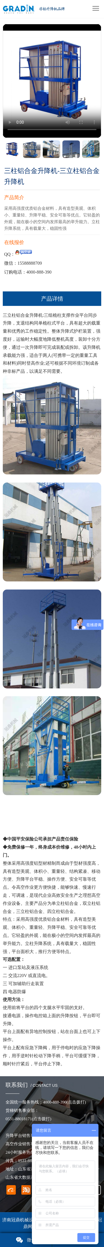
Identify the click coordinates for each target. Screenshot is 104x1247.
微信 (31, 1240)
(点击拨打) (41, 1119)
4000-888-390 (64, 1102)
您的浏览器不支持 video (52, 80)
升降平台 (25, 879)
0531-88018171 (19, 1119)
